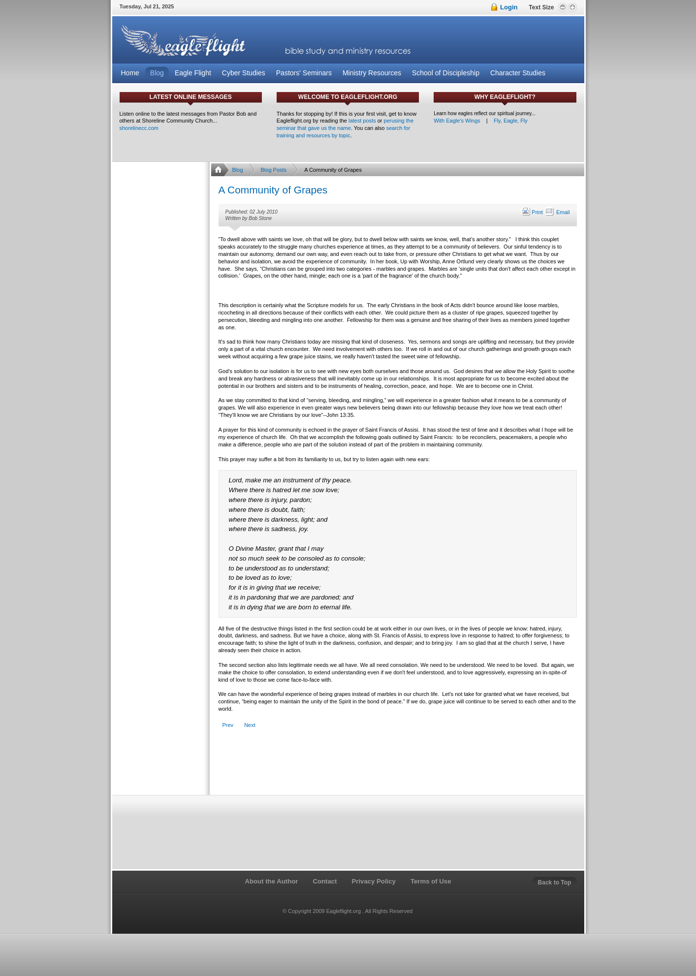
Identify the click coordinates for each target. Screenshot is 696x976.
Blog (237, 170)
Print (532, 212)
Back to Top (554, 882)
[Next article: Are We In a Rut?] (249, 725)
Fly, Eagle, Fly (511, 121)
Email (557, 212)
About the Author (271, 881)
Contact (325, 881)
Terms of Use (431, 881)
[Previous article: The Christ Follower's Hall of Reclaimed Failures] (228, 725)
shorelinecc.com (139, 128)
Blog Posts (274, 170)
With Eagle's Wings (457, 121)
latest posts (362, 121)
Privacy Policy (373, 881)
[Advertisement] (397, 767)
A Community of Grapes (273, 189)
